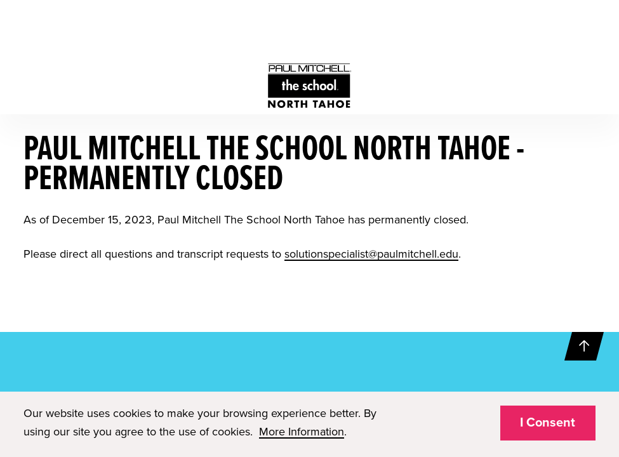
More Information (301, 432)
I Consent (547, 422)
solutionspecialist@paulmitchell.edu (371, 254)
